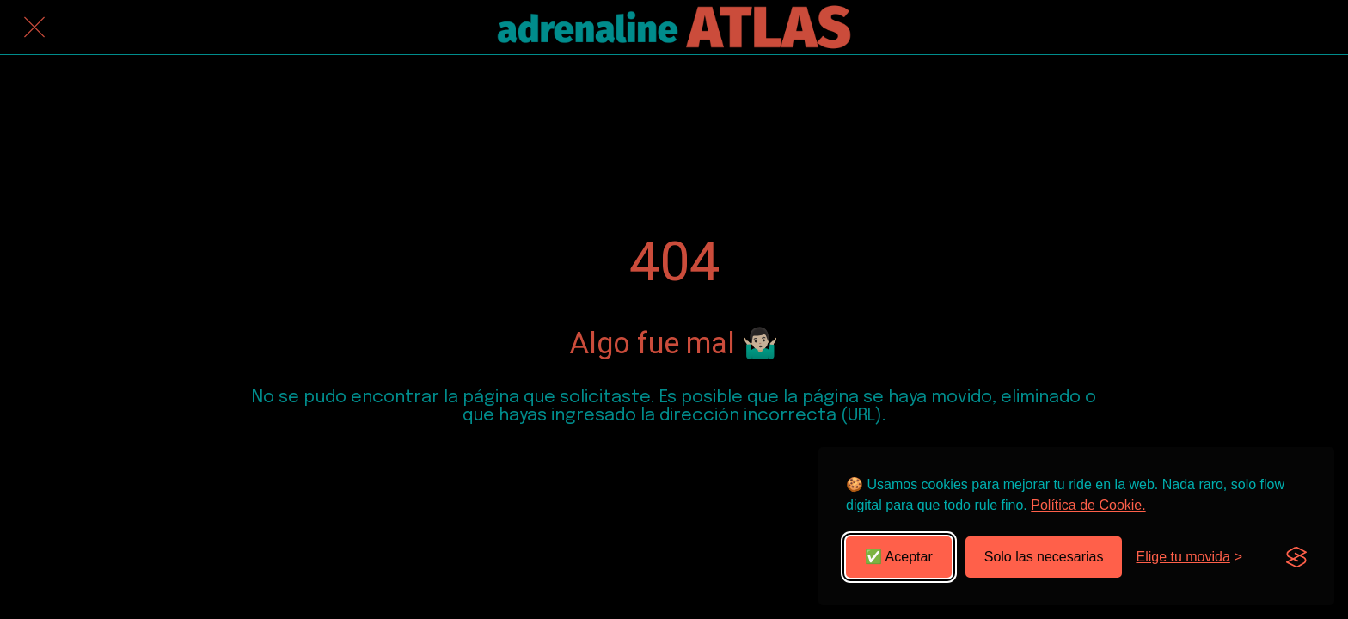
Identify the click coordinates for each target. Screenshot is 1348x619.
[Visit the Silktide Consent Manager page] (1296, 557)
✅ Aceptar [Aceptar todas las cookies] (899, 556)
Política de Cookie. (1088, 505)
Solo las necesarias (1044, 556)
